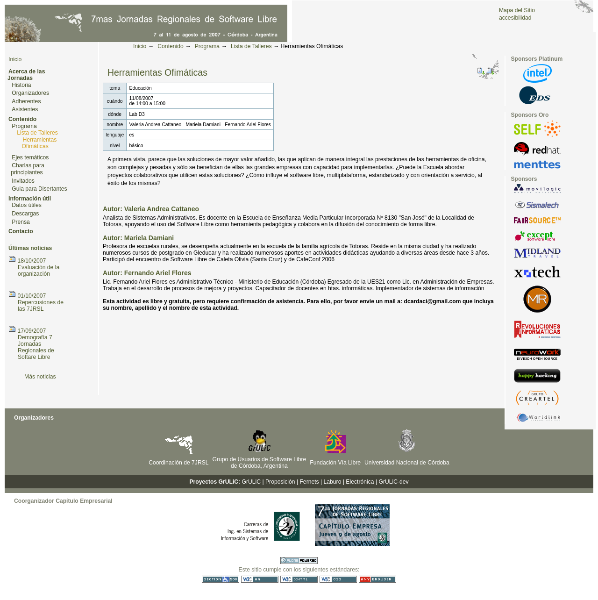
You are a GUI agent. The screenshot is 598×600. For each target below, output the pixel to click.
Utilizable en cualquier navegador (377, 579)
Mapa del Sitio (517, 10)
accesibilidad (515, 17)
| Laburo (330, 482)
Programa (207, 46)
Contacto (20, 231)
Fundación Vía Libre (335, 462)
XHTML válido (299, 579)
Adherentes (26, 101)
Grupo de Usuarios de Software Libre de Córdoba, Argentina (259, 462)
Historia (21, 85)
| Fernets (308, 482)
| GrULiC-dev (392, 482)
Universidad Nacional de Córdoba (406, 462)
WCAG (259, 579)
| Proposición (278, 482)
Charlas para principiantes (27, 169)
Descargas (25, 213)
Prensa (21, 222)
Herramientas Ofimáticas (39, 143)
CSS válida (338, 579)
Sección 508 (220, 579)
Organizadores (30, 93)
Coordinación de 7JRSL (178, 462)
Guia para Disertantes (39, 189)
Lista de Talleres (251, 46)
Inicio (139, 46)
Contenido (170, 46)
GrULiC (251, 482)
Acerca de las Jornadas (26, 75)
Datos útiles (27, 205)
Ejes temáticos (30, 157)
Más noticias (40, 376)
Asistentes (25, 109)
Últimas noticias (30, 248)
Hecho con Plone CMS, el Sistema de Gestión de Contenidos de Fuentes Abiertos (299, 560)
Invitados (23, 181)
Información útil (29, 198)
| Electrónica (358, 482)
